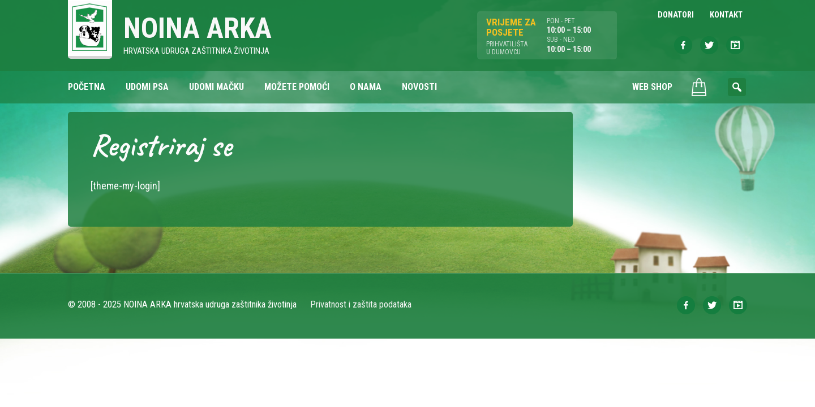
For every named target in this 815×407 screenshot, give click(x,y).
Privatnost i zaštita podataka (360, 304)
